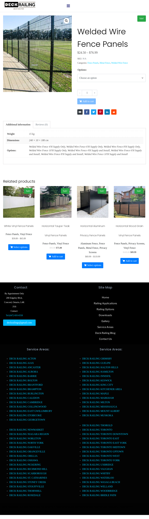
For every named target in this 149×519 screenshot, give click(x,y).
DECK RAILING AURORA (23, 371)
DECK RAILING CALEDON (24, 398)
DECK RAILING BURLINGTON (26, 393)
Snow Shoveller (42, 506)
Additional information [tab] (18, 124)
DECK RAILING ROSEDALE (25, 495)
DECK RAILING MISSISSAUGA (99, 406)
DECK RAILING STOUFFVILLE (26, 486)
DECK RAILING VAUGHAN (97, 469)
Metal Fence (105, 63)
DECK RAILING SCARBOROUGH (27, 473)
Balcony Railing (17, 511)
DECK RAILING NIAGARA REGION (29, 434)
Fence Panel (31, 511)
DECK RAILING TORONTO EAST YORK (104, 442)
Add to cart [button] (57, 256)
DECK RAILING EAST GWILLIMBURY (30, 411)
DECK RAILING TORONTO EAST (100, 438)
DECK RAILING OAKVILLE (24, 447)
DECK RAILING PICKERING (25, 464)
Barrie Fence (43, 511)
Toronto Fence (59, 511)
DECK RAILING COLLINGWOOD (27, 406)
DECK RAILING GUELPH (96, 363)
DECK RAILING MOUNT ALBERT (101, 411)
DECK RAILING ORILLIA (23, 456)
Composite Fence (26, 506)
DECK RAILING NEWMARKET (26, 429)
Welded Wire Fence (119, 63)
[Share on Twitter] (93, 112)
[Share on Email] (80, 112)
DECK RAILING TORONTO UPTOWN (102, 451)
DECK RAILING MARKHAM (98, 398)
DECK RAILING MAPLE (95, 393)
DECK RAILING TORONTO (97, 429)
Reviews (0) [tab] (42, 124)
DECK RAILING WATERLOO (98, 477)
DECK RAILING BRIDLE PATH (99, 495)
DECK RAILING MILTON (96, 402)
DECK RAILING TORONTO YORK (101, 460)
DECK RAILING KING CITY (97, 384)
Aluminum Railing (92, 506)
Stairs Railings (9, 506)
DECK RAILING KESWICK (97, 380)
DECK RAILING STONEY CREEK (27, 482)
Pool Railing (121, 506)
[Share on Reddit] (113, 112)
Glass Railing (108, 506)
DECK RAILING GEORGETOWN (27, 419)
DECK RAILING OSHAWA (23, 460)
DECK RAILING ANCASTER (25, 367)
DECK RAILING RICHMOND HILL (28, 469)
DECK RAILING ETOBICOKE (25, 415)
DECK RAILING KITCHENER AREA (102, 389)
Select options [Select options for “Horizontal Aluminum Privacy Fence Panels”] (94, 265)
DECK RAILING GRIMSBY (97, 358)
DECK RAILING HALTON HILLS (100, 367)
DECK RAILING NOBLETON (25, 438)
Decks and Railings (73, 506)
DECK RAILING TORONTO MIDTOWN (103, 447)
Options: (82, 69)
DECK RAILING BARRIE (23, 376)
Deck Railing (57, 506)
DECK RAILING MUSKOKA (97, 415)
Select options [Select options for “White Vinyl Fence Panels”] (20, 247)
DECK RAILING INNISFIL (96, 376)
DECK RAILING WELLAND (97, 486)
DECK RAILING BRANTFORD (26, 384)
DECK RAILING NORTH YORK (26, 442)
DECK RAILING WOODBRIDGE (99, 491)
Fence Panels (93, 63)
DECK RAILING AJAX (21, 363)
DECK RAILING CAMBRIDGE (25, 402)
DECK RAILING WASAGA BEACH (101, 482)
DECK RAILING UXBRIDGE (97, 464)
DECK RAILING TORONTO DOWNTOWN (105, 434)
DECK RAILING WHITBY (96, 473)
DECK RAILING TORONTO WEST (101, 456)
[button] (66, 21)
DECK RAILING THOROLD (97, 425)
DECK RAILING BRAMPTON (25, 389)
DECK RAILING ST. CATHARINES (28, 477)
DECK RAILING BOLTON (23, 380)
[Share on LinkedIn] (107, 112)
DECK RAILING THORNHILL (25, 491)
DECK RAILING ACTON (22, 358)
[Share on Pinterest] (100, 112)
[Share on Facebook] (86, 112)
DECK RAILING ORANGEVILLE (27, 451)
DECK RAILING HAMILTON (98, 371)
